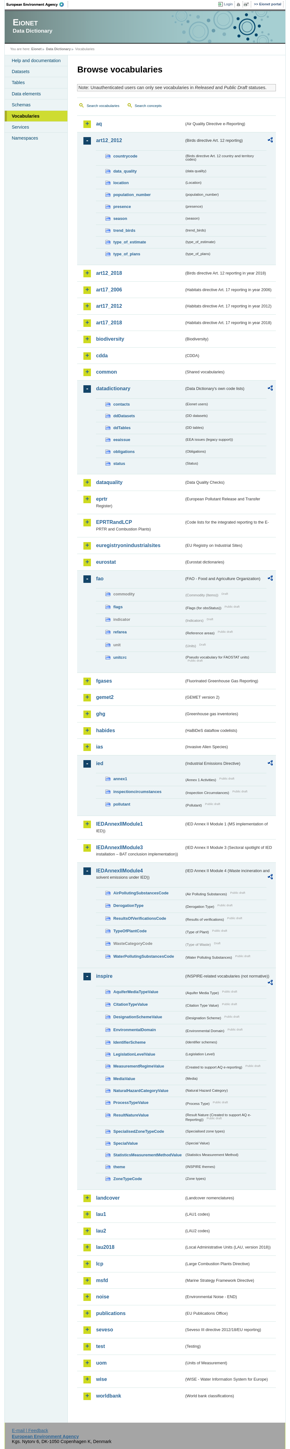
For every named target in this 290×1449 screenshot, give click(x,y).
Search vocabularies (103, 106)
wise (101, 1379)
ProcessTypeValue (130, 1102)
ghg (100, 714)
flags (118, 607)
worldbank (108, 1395)
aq (99, 123)
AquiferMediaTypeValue (135, 991)
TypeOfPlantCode (129, 931)
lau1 (101, 1214)
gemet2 (104, 697)
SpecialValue (125, 1143)
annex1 (120, 778)
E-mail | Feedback (30, 1430)
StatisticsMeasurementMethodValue (147, 1155)
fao (99, 578)
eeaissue (121, 439)
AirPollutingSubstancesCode (140, 893)
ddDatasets (124, 415)
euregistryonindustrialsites (128, 545)
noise (102, 1296)
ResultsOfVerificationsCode (139, 918)
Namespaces (25, 138)
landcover (108, 1198)
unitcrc (120, 657)
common (106, 372)
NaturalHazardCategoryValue (140, 1090)
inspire (104, 976)
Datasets (20, 71)
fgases (104, 681)
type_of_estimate (129, 242)
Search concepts (148, 106)
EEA (37, 4)
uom (101, 1363)
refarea (120, 632)
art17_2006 (109, 289)
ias (99, 746)
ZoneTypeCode (127, 1178)
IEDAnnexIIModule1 (119, 824)
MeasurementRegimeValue (138, 1066)
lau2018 (105, 1247)
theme (119, 1166)
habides (105, 730)
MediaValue (124, 1078)
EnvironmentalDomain (134, 1029)
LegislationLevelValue (134, 1054)
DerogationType (128, 905)
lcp (99, 1263)
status (119, 463)
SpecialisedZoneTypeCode (138, 1131)
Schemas (21, 104)
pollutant (121, 804)
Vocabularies (26, 116)
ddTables (121, 427)
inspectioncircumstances (137, 791)
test (100, 1346)
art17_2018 (109, 322)
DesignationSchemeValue (137, 1017)
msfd (102, 1280)
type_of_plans (126, 254)
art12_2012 (109, 140)
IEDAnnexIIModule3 (119, 847)
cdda (102, 355)
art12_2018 (109, 273)
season (120, 218)
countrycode (125, 156)
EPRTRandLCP (114, 522)
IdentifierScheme (129, 1042)
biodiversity (110, 339)
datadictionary (113, 388)
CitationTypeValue (130, 1004)
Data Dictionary (58, 49)
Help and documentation (36, 60)
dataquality (109, 482)
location (121, 182)
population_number (131, 194)
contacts (121, 404)
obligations (123, 451)
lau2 (101, 1230)
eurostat (106, 562)
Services (20, 127)
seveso (104, 1329)
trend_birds (124, 230)
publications (110, 1313)
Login (228, 4)
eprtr (101, 499)
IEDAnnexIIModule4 (119, 870)
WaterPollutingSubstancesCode (143, 956)
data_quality (125, 171)
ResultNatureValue (131, 1115)
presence (122, 206)
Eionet (36, 49)
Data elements (26, 93)
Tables (18, 82)
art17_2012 (109, 306)
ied (99, 763)
